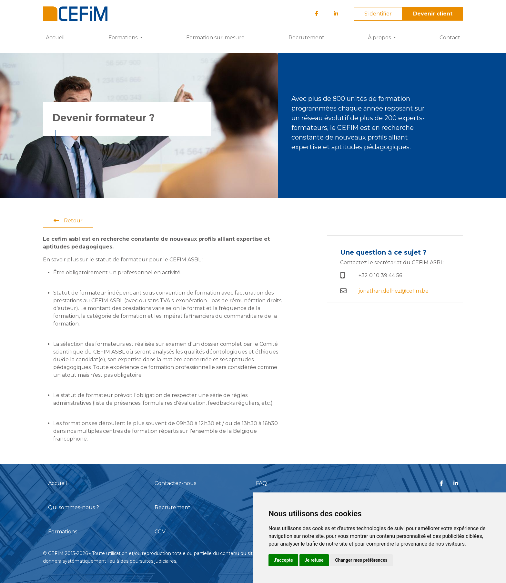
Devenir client (432, 14)
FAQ (261, 483)
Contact (450, 37)
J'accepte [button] (283, 560)
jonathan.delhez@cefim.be (394, 291)
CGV (160, 532)
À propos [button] (380, 37)
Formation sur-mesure (215, 37)
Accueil (55, 37)
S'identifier (378, 14)
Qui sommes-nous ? (73, 507)
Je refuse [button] (314, 560)
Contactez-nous (175, 483)
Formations (62, 532)
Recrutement (306, 37)
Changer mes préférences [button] (361, 560)
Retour (68, 221)
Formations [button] (123, 37)
